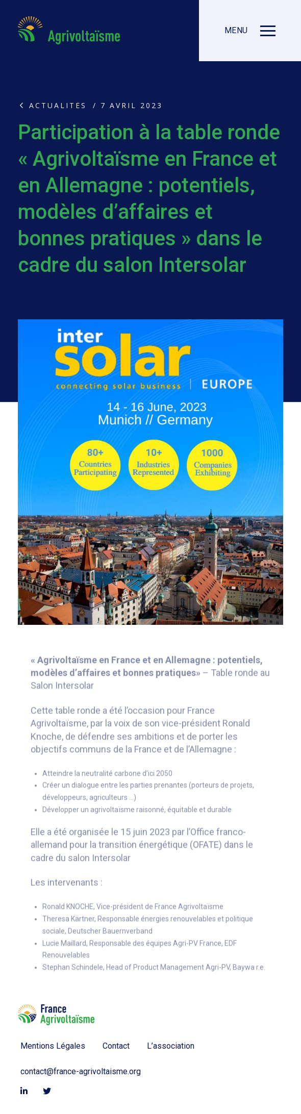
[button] (250, 30)
